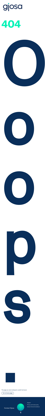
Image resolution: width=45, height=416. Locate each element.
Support (29, 402)
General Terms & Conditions (33, 406)
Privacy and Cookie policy (33, 404)
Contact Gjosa (9, 408)
